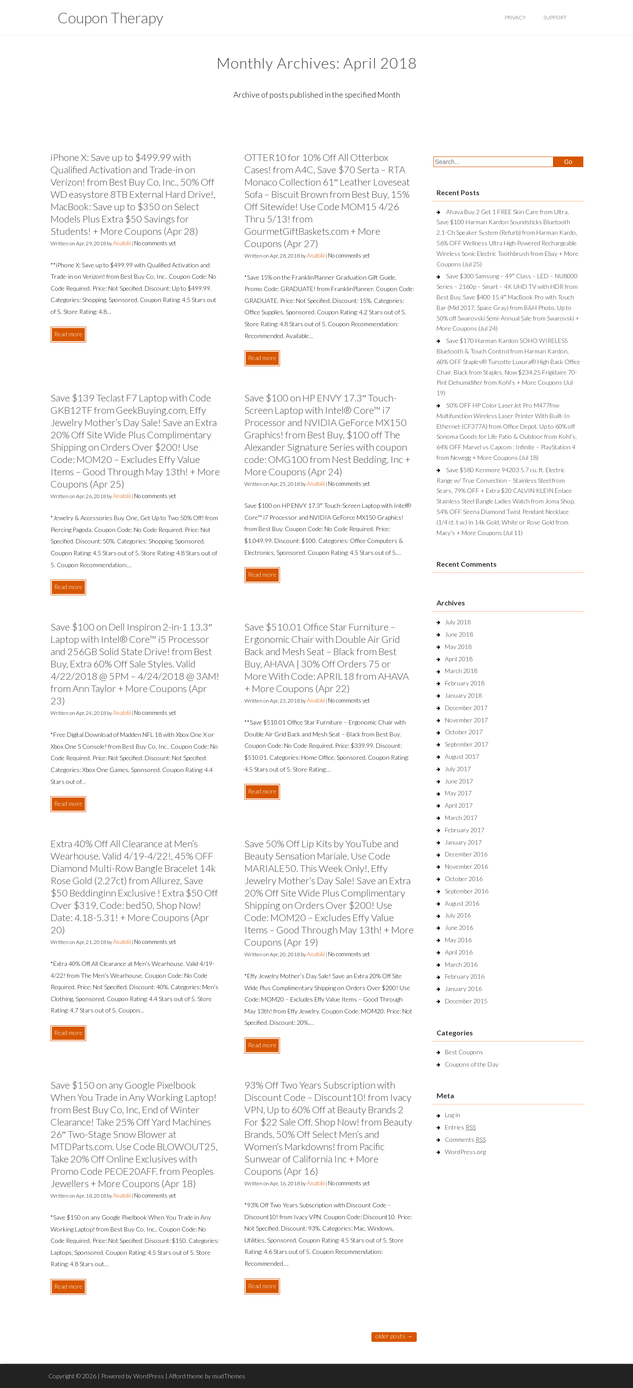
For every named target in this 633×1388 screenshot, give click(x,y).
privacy (515, 17)
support (555, 17)
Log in (452, 1114)
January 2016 (463, 988)
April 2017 (459, 805)
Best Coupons (464, 1052)
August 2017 (462, 756)
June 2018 (459, 634)
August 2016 (462, 903)
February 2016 (464, 976)
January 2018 (463, 695)
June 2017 (459, 781)
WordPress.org (465, 1151)
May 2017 (458, 793)
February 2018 (464, 683)
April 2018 (459, 659)
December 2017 (466, 707)
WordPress (148, 1376)
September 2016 (466, 891)
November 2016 (466, 866)
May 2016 (458, 940)
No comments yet (155, 243)
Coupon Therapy (111, 17)
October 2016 (464, 878)
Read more (68, 334)
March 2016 (461, 964)
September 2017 (466, 744)
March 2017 (461, 817)
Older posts (394, 1336)
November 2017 (466, 720)
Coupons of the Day (471, 1064)
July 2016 (458, 915)
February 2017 (464, 830)
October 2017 (464, 732)
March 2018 (461, 670)
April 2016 (459, 952)
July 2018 (458, 622)
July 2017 (458, 768)
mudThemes (228, 1376)
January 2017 (463, 842)
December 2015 (466, 1001)
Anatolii (122, 243)
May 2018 (458, 646)
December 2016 (466, 854)
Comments (465, 1139)
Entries (460, 1127)
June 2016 (459, 927)
